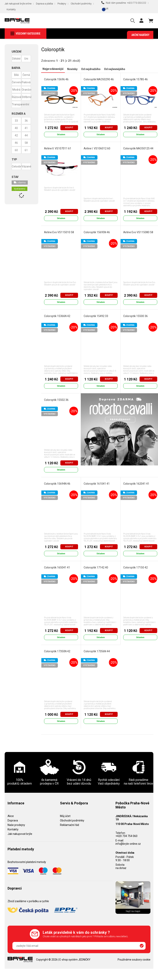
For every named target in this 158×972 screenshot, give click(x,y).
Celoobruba (16, 166)
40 (16, 128)
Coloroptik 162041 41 (136, 483)
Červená (16, 82)
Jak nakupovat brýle (20, 833)
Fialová (26, 82)
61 (26, 150)
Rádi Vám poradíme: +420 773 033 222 (123, 2)
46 (16, 143)
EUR (106, 8)
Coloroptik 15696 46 (56, 79)
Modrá (16, 89)
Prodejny (61, 3)
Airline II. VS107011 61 (57, 148)
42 (16, 135)
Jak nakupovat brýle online (18, 3)
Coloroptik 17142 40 (95, 567)
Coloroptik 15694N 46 (57, 483)
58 (26, 143)
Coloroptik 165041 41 (57, 567)
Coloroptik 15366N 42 (57, 316)
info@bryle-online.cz (128, 843)
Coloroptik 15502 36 (56, 399)
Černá (26, 75)
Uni (26, 58)
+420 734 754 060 (126, 836)
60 (16, 150)
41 (26, 128)
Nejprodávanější (52, 69)
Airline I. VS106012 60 (96, 148)
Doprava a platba (44, 3)
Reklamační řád (69, 824)
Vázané (26, 166)
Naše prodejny (16, 824)
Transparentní (16, 104)
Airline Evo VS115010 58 (59, 232)
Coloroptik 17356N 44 (96, 651)
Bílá (16, 75)
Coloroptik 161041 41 (96, 483)
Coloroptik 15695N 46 (96, 232)
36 (26, 120)
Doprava (13, 820)
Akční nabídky (140, 34)
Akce (11, 816)
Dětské (16, 58)
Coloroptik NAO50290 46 (98, 79)
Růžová (16, 97)
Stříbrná (26, 97)
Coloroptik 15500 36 (135, 316)
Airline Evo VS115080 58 (138, 232)
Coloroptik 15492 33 (95, 316)
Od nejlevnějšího (112, 69)
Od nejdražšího (89, 69)
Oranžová (26, 89)
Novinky (71, 69)
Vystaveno (19, 189)
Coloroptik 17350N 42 (57, 651)
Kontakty (11, 9)
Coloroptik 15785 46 (135, 79)
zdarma (20, 182)
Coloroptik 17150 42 (135, 567)
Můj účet (65, 816)
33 (16, 120)
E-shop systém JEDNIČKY (74, 959)
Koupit (69, 127)
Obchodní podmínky (81, 3)
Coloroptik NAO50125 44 (138, 148)
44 (26, 135)
